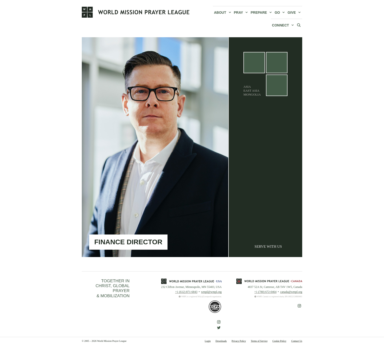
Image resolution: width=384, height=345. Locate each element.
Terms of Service (259, 341)
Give (295, 12)
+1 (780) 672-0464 (265, 292)
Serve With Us (268, 246)
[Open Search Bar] (298, 25)
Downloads (221, 341)
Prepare (262, 12)
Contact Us (296, 341)
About (223, 12)
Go (280, 12)
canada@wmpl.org (291, 292)
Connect (283, 25)
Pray (242, 12)
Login (208, 341)
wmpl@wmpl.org (211, 292)
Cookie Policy (279, 341)
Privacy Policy (239, 341)
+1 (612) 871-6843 (186, 292)
